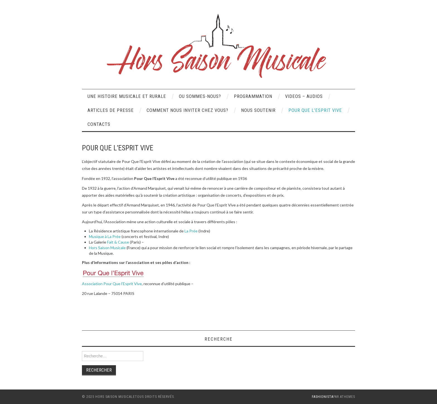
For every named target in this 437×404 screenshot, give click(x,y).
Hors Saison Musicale (107, 247)
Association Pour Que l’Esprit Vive (112, 283)
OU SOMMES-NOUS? (200, 96)
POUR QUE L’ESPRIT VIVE (315, 110)
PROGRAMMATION (253, 96)
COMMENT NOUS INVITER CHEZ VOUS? (187, 110)
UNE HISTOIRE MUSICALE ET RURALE (127, 96)
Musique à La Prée (105, 236)
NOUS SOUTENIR (258, 110)
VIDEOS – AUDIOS (304, 96)
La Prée (191, 231)
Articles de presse (111, 110)
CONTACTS (99, 124)
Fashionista (322, 397)
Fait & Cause (118, 242)
